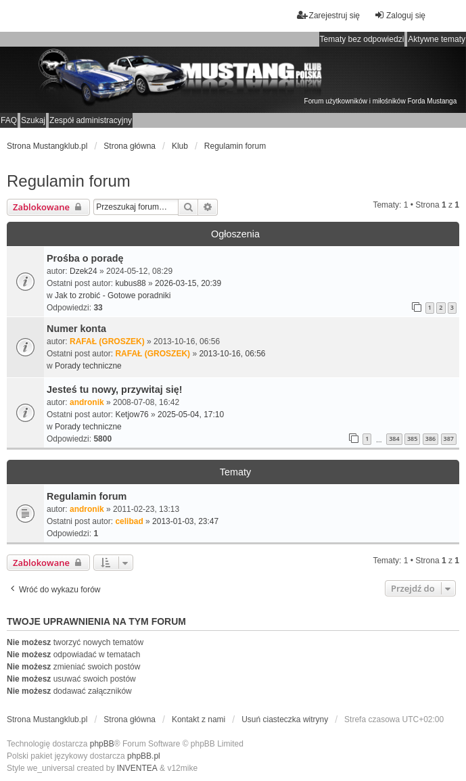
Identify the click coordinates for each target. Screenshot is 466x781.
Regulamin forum (69, 181)
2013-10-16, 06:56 (232, 353)
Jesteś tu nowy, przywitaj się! (114, 389)
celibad (129, 521)
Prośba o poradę (85, 258)
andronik (87, 402)
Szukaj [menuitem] (33, 120)
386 (430, 438)
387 (449, 438)
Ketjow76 (131, 414)
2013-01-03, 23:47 (185, 521)
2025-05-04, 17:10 (191, 414)
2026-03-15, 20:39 (188, 283)
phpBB (102, 744)
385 (412, 438)
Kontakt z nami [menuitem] (198, 719)
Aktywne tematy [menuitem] (436, 39)
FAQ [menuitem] (9, 120)
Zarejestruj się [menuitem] (328, 15)
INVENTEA (137, 768)
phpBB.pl (143, 756)
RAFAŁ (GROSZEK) (107, 341)
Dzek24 (83, 271)
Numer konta (76, 328)
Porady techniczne (88, 366)
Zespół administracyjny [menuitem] (90, 120)
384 (394, 438)
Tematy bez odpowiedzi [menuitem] (362, 39)
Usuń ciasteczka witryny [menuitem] (284, 719)
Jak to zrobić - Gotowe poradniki (112, 295)
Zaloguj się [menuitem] (399, 15)
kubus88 (130, 283)
